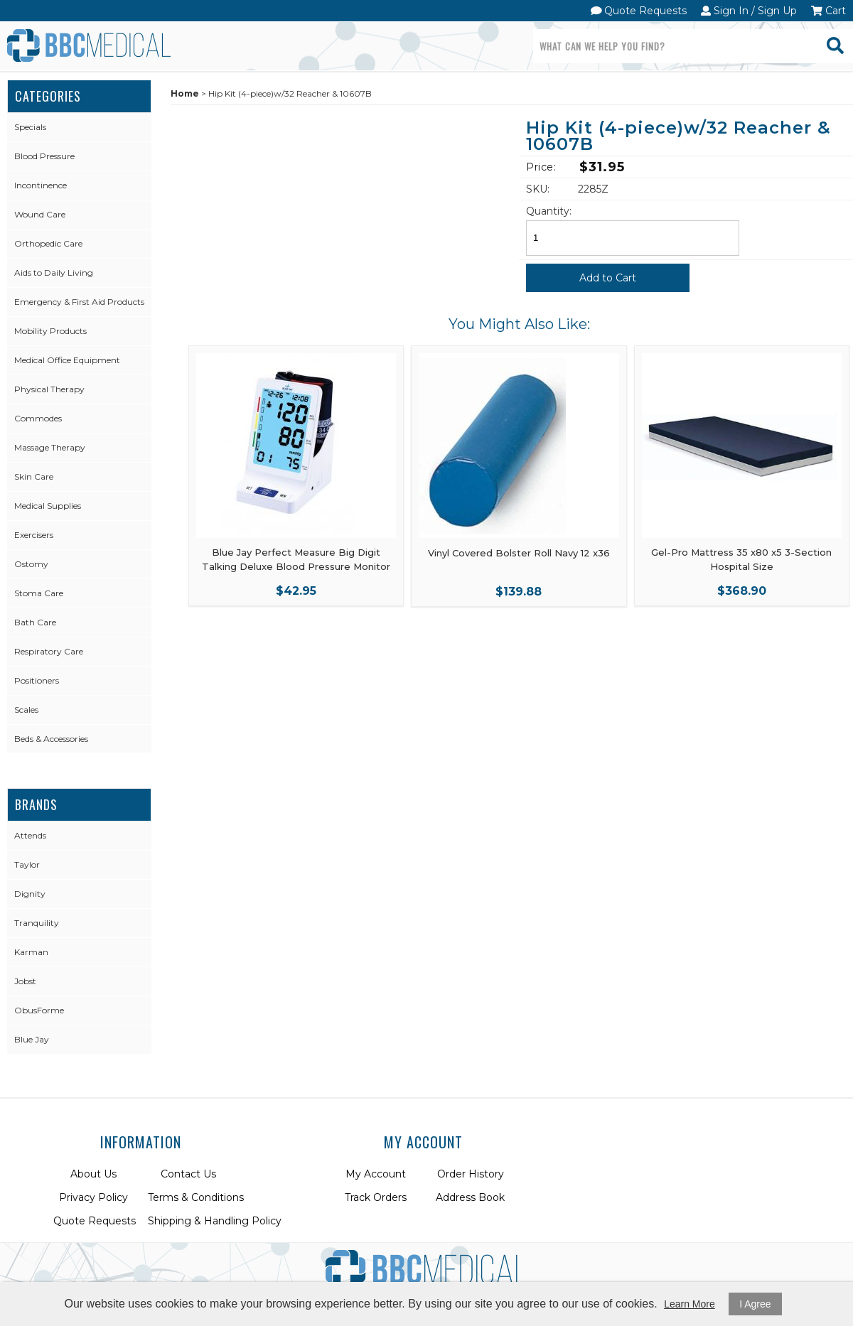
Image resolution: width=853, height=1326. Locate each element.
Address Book (470, 1197)
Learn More (689, 1304)
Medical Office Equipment (67, 360)
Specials (30, 127)
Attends (30, 835)
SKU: (537, 189)
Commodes (38, 418)
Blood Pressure (44, 156)
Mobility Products (50, 330)
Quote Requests (639, 10)
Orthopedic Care (48, 243)
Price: (541, 167)
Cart (828, 10)
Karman (31, 952)
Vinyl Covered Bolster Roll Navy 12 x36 (519, 553)
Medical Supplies (47, 505)
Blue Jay (31, 1039)
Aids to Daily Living (53, 272)
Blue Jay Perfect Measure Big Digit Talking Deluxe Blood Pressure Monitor (296, 559)
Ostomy (31, 564)
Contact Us (188, 1174)
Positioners (36, 680)
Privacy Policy (93, 1197)
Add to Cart (607, 277)
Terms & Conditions (196, 1197)
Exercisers (33, 534)
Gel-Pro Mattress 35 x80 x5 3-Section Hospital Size (741, 559)
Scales (26, 709)
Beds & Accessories (51, 738)
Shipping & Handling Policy (214, 1220)
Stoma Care (38, 593)
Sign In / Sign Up (749, 10)
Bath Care (35, 622)
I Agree (755, 1304)
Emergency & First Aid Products (79, 301)
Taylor (27, 864)
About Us (93, 1174)
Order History (470, 1174)
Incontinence (40, 185)
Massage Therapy (49, 447)
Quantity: (549, 211)
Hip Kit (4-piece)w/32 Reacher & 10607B (678, 136)
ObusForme (39, 1010)
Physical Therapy (49, 389)
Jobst (25, 981)
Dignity (29, 893)
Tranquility (36, 922)
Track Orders (376, 1197)
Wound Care (39, 214)
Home (185, 93)
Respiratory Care (48, 651)
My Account (375, 1174)
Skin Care (33, 476)
